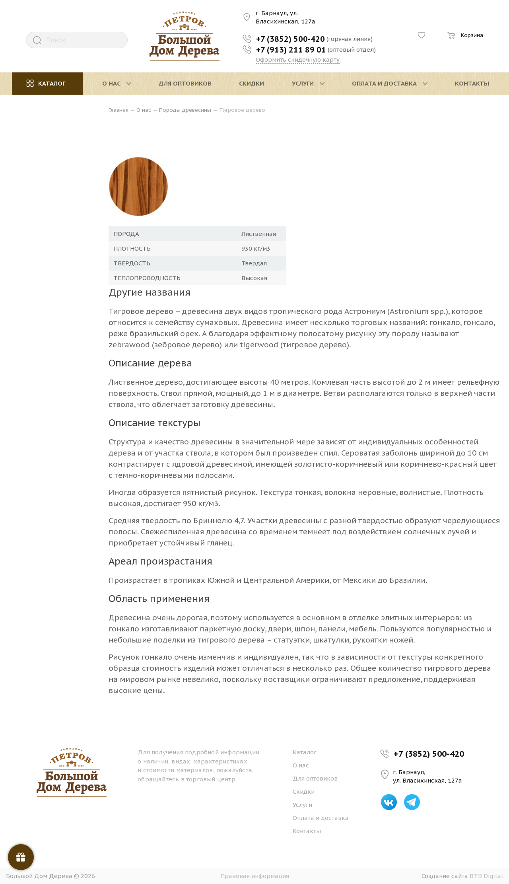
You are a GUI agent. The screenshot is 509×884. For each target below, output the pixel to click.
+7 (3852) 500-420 (429, 753)
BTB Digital (486, 876)
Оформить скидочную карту (298, 59)
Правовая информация (254, 876)
